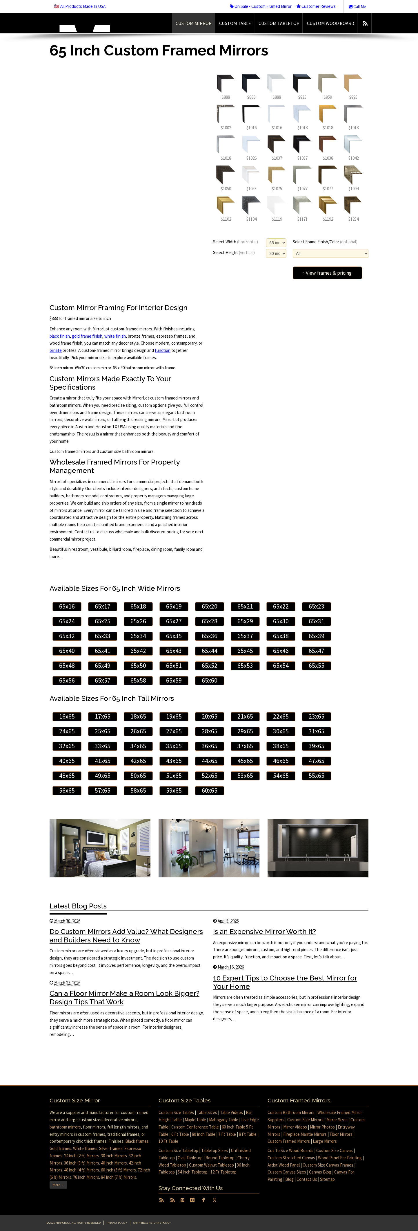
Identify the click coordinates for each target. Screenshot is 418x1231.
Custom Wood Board (330, 23)
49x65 (102, 776)
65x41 (102, 651)
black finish (60, 336)
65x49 (102, 666)
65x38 (281, 636)
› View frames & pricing (327, 273)
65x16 (67, 606)
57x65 (102, 790)
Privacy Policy (117, 1223)
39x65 (316, 746)
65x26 (138, 621)
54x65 (281, 776)
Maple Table (195, 1119)
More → (58, 1185)
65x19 (174, 606)
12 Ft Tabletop (223, 1172)
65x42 (138, 651)
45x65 (245, 761)
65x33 (102, 636)
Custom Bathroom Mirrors (291, 1112)
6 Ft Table (180, 1134)
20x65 (209, 716)
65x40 (67, 651)
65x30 (281, 621)
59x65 (174, 790)
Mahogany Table (223, 1119)
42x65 (138, 761)
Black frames (137, 1141)
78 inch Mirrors (86, 1177)
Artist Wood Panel (284, 1165)
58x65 (138, 790)
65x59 (174, 680)
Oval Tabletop (190, 1157)
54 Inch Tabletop (193, 1172)
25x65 (102, 731)
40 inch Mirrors (114, 1163)
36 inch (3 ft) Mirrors (81, 1163)
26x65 (138, 731)
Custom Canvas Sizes (287, 1172)
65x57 (102, 680)
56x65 (67, 790)
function (162, 350)
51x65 (174, 776)
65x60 (209, 680)
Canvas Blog (320, 1172)
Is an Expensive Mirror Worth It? (264, 931)
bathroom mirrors (65, 1127)
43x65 (174, 761)
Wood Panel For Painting (340, 1157)
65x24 (67, 621)
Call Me (357, 6)
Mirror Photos (322, 1127)
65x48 (67, 666)
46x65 (281, 761)
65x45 (245, 651)
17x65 (102, 716)
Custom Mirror (194, 23)
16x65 (67, 716)
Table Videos (231, 1112)
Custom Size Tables (176, 1112)
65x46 (281, 651)
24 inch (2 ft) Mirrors (81, 1155)
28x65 (209, 731)
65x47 (316, 651)
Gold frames (60, 1148)
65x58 (138, 680)
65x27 (174, 621)
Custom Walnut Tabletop (211, 1165)
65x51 (174, 666)
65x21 (245, 606)
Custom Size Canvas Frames (328, 1165)
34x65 (138, 746)
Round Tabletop (220, 1157)
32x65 (67, 746)
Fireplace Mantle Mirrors (305, 1134)
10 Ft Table (168, 1141)
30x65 (281, 731)
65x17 (102, 606)
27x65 (174, 731)
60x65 (209, 790)
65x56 (67, 680)
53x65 (245, 776)
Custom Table (235, 23)
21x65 (245, 716)
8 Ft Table (248, 1134)
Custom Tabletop (279, 23)
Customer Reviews (316, 6)
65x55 (316, 666)
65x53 (245, 666)
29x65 (245, 731)
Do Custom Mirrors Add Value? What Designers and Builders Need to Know (126, 935)
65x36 (209, 636)
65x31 (316, 621)
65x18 (138, 606)
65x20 (209, 606)
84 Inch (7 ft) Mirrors (118, 1177)
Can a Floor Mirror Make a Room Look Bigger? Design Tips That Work (124, 997)
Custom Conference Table (195, 1127)
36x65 (209, 746)
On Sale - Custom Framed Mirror (261, 6)
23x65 (316, 716)
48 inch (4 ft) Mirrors (81, 1170)
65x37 (245, 636)
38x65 (281, 746)
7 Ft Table (227, 1134)
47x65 (316, 761)
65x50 (138, 666)
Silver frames (111, 1148)
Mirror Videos (295, 1127)
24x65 (67, 731)
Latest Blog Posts (78, 906)
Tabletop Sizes (214, 1150)
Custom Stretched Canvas (291, 1157)
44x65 (209, 761)
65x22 (281, 606)
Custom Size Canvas (334, 1150)
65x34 (138, 636)
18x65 (138, 716)
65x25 (102, 621)
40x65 (67, 761)
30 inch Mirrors (114, 1155)
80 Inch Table (203, 1134)
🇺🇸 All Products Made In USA (80, 6)
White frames (85, 1148)
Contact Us (307, 1179)
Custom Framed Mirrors (289, 1141)
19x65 (174, 716)
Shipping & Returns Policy (152, 1223)
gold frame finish (87, 336)
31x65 (316, 731)
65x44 (209, 651)
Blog (289, 1179)
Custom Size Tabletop (178, 1150)
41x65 (102, 761)
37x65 (245, 746)
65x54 (281, 666)
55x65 (316, 776)
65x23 (316, 606)
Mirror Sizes (337, 1119)
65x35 (174, 636)
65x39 (316, 636)
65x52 (209, 666)
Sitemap (327, 1179)
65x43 (174, 651)
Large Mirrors (325, 1141)
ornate (56, 350)
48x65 (67, 776)
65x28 (209, 621)
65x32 (67, 636)
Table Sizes (207, 1112)
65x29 (245, 621)
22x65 (281, 716)
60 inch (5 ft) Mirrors (118, 1170)
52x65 (209, 776)
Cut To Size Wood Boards (290, 1150)
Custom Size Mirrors (305, 1119)
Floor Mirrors (341, 1134)
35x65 (174, 746)
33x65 (102, 746)
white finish (115, 336)
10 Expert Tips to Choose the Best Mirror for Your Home (285, 982)
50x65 (138, 776)
